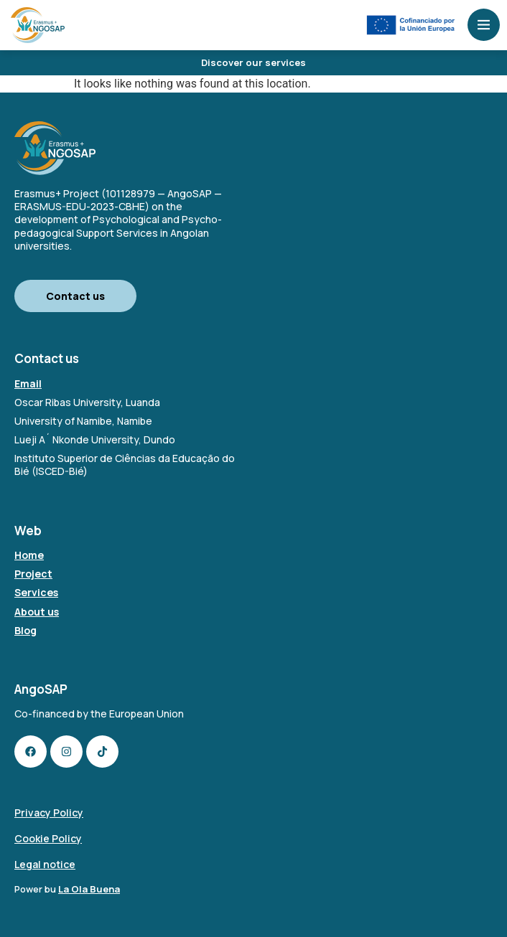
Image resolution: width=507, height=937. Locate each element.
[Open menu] (484, 25)
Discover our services (253, 62)
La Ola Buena (89, 888)
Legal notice (44, 864)
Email (28, 383)
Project (33, 573)
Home (29, 555)
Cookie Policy (48, 838)
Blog (25, 630)
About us (36, 611)
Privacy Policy (48, 812)
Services (36, 592)
